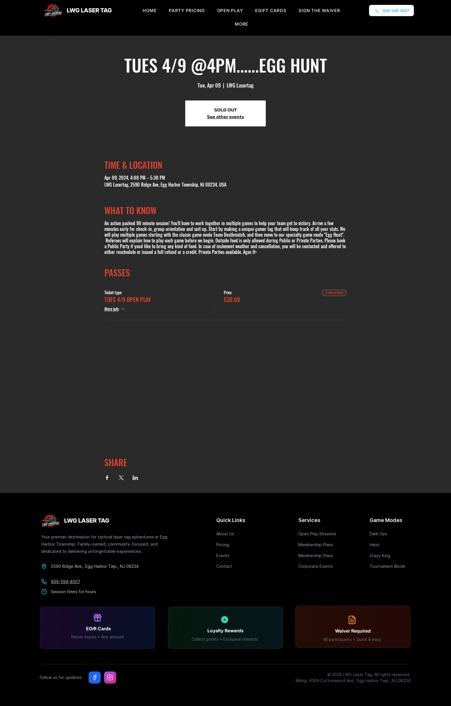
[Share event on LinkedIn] (135, 477)
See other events (225, 116)
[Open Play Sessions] (318, 533)
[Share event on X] (121, 477)
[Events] (236, 555)
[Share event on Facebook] (107, 477)
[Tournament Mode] (390, 566)
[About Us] (236, 533)
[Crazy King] (390, 555)
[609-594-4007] (391, 10)
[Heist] (390, 544)
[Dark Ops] (390, 533)
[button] (241, 24)
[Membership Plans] (318, 544)
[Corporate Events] (318, 566)
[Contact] (236, 566)
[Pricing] (236, 544)
